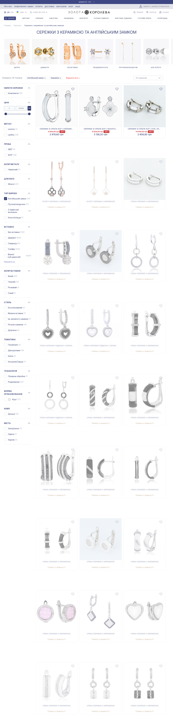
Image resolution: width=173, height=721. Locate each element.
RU (12, 12)
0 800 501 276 (39, 12)
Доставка (49, 6)
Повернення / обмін (23, 6)
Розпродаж (162, 18)
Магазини (61, 6)
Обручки (25, 18)
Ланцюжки (68, 18)
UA (8, 12)
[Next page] (166, 51)
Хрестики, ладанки (123, 18)
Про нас (8, 6)
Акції (77, 6)
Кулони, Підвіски (101, 18)
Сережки (39, 18)
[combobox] (148, 78)
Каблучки (53, 18)
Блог (71, 6)
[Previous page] (6, 51)
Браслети (84, 18)
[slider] (5, 114)
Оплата (39, 6)
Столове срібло (144, 18)
